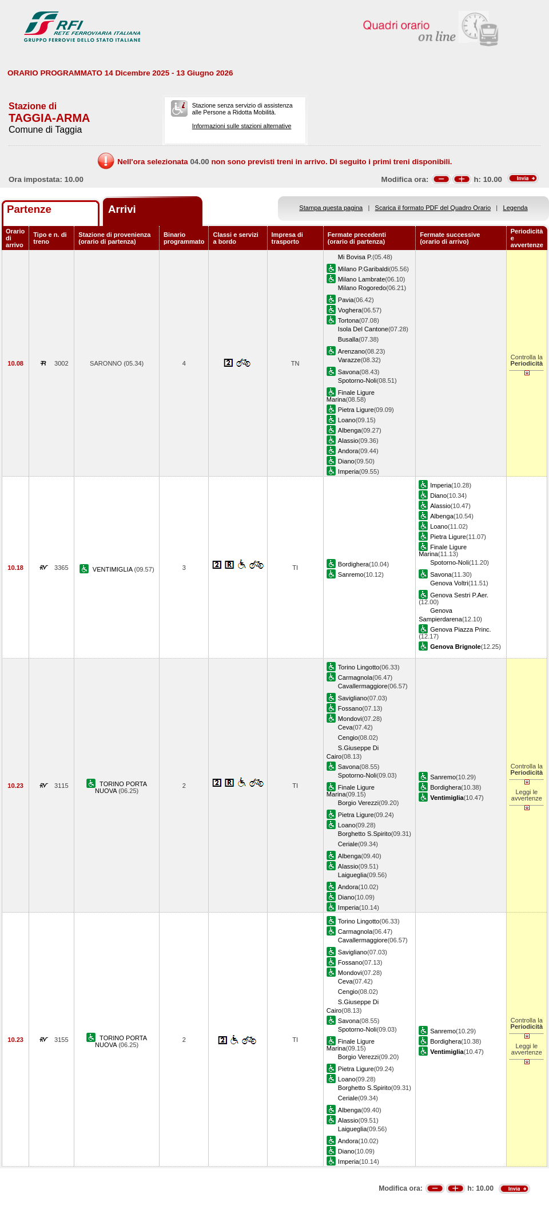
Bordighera (353, 564)
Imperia (348, 471)
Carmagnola (355, 677)
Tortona (348, 320)
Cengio (348, 737)
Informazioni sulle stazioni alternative (242, 125)
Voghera (349, 310)
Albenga (349, 430)
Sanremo (351, 574)
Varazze (349, 359)
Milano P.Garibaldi (363, 268)
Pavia (346, 299)
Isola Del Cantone (363, 329)
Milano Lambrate (361, 279)
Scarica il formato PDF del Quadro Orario (433, 207)
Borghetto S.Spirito (364, 833)
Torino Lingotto (359, 667)
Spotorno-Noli (357, 380)
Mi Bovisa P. (355, 256)
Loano (347, 420)
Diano (346, 461)
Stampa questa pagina (331, 207)
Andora (348, 450)
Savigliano (352, 698)
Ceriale (348, 844)
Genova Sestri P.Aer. (459, 595)
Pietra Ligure (356, 409)
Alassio (348, 440)
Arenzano (351, 351)
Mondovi (350, 718)
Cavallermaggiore (363, 686)
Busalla (348, 339)
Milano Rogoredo (362, 287)
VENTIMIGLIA (113, 569)
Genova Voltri (449, 583)
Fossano (350, 708)
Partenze (29, 209)
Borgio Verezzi (358, 802)
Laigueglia (352, 874)
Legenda (515, 207)
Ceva (345, 727)
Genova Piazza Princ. (460, 629)
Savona (349, 371)
